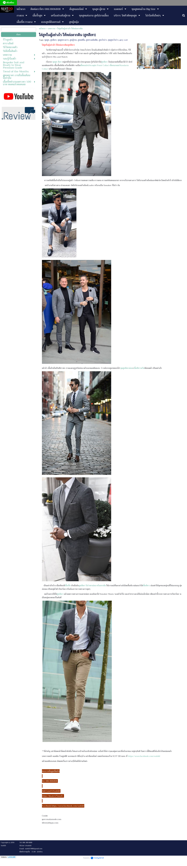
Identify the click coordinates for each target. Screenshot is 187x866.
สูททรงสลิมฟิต (92, 40)
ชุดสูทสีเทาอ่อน (126, 368)
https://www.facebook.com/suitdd (144, 756)
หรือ (142, 368)
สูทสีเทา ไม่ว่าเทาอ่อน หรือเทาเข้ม (92, 585)
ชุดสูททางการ (63, 40)
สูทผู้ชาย (73, 40)
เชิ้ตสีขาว (137, 368)
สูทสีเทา (53, 40)
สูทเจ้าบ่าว (103, 40)
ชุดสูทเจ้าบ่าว (113, 40)
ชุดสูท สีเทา (57, 62)
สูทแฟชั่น (81, 40)
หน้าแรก (42, 28)
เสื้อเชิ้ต (68, 585)
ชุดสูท (46, 40)
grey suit (124, 40)
